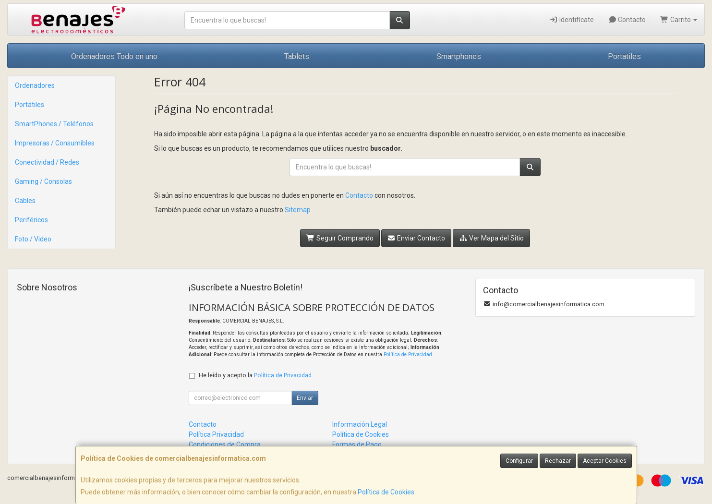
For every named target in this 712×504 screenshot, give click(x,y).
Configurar (519, 460)
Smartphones (458, 56)
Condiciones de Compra (225, 444)
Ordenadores (35, 85)
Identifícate (571, 20)
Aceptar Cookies (605, 460)
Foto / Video (33, 239)
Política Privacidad (216, 434)
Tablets (296, 56)
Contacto (627, 20)
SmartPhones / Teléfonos (54, 124)
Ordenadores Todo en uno (114, 56)
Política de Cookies (386, 492)
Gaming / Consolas (43, 181)
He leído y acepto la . (256, 375)
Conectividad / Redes (47, 162)
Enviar (305, 398)
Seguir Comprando (340, 238)
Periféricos (31, 220)
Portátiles (29, 104)
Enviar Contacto (416, 238)
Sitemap (298, 210)
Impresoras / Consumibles (55, 143)
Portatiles (624, 56)
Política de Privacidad (408, 354)
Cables (25, 200)
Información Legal (359, 424)
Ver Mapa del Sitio (491, 238)
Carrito (678, 20)
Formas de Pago (357, 444)
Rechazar (558, 460)
